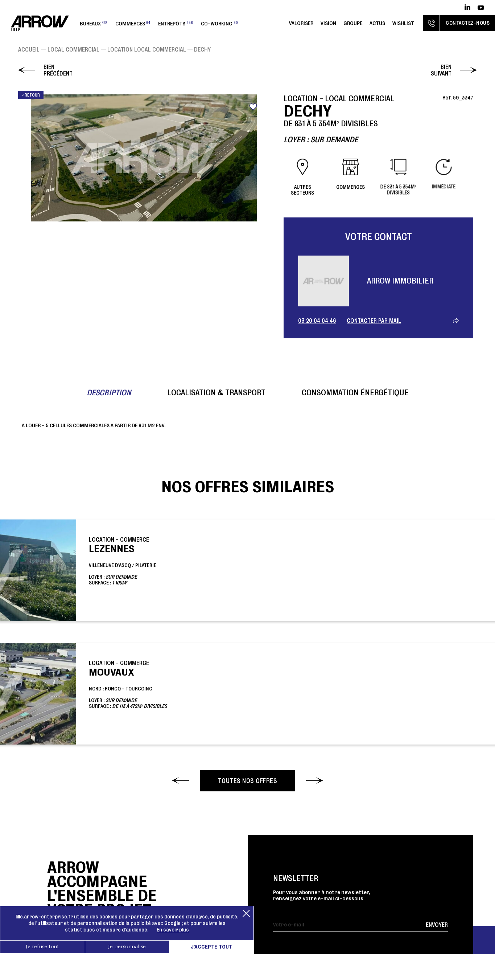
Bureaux (93, 23)
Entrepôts (175, 23)
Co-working (219, 23)
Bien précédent (58, 70)
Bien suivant (441, 70)
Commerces (132, 23)
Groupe (352, 23)
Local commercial (73, 49)
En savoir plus (173, 930)
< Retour (31, 95)
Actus (377, 23)
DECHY (202, 49)
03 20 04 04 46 (317, 320)
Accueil (29, 49)
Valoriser (301, 23)
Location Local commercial (146, 49)
